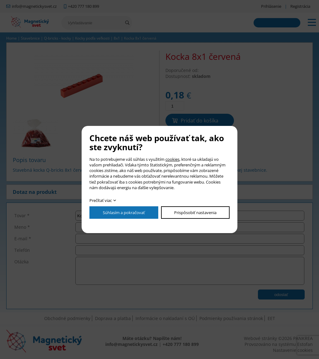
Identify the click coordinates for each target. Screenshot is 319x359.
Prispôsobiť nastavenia (195, 212)
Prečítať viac (100, 200)
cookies (172, 159)
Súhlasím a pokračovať (124, 212)
